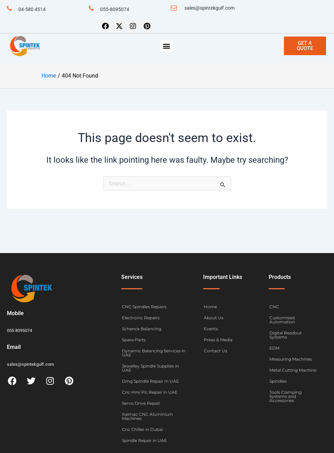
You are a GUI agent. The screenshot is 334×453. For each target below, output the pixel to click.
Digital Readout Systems (285, 335)
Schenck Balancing (141, 328)
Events (211, 328)
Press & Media (218, 339)
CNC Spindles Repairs (144, 306)
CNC (274, 306)
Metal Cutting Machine (292, 370)
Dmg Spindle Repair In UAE (150, 381)
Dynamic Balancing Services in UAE (153, 353)
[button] (166, 46)
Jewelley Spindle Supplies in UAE (150, 368)
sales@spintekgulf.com (209, 8)
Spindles (278, 381)
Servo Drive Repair (141, 403)
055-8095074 (114, 9)
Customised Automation (282, 319)
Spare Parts (134, 339)
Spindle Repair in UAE (144, 440)
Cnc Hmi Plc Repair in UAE (150, 392)
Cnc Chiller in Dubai (142, 429)
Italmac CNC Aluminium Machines (147, 416)
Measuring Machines (290, 359)
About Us (213, 317)
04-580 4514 (32, 9)
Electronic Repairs (141, 317)
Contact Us (215, 350)
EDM (274, 348)
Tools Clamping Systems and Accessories (285, 396)
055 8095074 (19, 330)
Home (210, 306)
